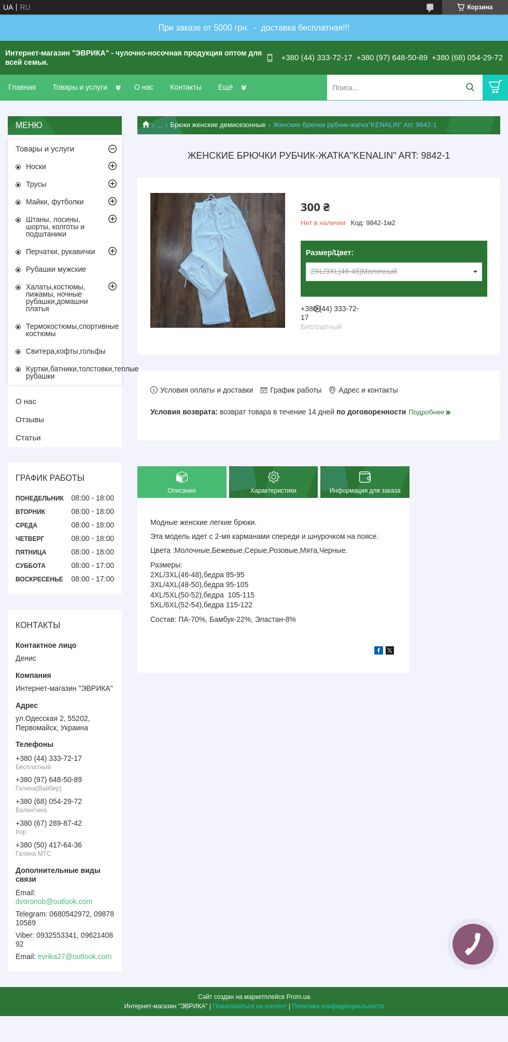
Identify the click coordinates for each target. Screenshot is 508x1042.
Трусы (36, 184)
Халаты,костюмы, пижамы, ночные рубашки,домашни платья (57, 298)
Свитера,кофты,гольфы (66, 351)
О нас (143, 87)
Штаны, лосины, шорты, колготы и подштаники (55, 226)
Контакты (185, 87)
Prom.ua (298, 997)
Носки (36, 166)
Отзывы (30, 419)
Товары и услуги (79, 87)
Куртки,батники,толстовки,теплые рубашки (74, 372)
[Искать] (470, 87)
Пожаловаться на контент (250, 1006)
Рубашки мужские (56, 269)
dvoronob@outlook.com (54, 901)
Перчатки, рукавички (60, 251)
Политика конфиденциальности (338, 1006)
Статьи (28, 437)
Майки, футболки (55, 202)
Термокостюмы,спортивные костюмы (72, 330)
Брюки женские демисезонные (218, 125)
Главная (22, 87)
